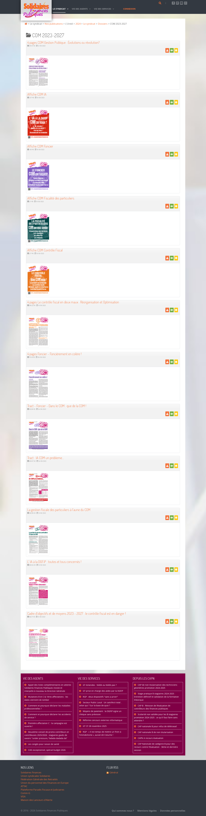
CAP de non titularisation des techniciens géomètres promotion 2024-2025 (155, 686)
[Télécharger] (167, 50)
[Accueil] (36, 10)
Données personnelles (171, 810)
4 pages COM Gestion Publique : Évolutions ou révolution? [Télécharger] (63, 42)
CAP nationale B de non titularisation (155, 732)
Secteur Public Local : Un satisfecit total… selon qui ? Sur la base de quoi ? (100, 704)
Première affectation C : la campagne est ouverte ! (45, 725)
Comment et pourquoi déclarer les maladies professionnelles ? (47, 707)
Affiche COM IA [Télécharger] (36, 94)
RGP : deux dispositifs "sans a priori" (100, 697)
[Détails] (176, 50)
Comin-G (25, 793)
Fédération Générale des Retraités (39, 779)
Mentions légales (146, 810)
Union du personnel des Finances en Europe (45, 783)
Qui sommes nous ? (123, 810)
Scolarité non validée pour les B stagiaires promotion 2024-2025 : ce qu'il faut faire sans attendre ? (156, 717)
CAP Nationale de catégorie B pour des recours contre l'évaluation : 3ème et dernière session (156, 747)
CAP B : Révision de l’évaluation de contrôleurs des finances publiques (152, 707)
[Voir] (172, 50)
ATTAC (24, 786)
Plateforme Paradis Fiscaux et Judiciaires (42, 789)
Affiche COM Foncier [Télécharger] (40, 146)
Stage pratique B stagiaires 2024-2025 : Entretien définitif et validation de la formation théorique (156, 696)
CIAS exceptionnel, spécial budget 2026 (46, 750)
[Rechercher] (160, 3)
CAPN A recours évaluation (150, 738)
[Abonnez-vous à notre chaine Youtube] (181, 3)
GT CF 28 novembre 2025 (94, 726)
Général (113, 772)
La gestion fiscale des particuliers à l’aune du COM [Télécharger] (58, 509)
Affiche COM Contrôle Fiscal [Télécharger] (45, 250)
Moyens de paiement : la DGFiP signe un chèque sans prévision (100, 713)
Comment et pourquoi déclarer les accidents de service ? (47, 716)
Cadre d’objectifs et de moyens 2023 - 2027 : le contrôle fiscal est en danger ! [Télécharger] (76, 613)
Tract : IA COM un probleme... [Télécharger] (45, 458)
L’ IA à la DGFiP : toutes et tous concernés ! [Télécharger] (54, 561)
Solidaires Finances (31, 772)
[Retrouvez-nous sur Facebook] (173, 3)
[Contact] (166, 3)
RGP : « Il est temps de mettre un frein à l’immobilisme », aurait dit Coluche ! (100, 733)
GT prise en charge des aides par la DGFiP (102, 691)
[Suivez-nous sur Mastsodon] (177, 3)
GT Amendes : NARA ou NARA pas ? (99, 685)
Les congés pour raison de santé (43, 744)
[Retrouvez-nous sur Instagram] (185, 3)
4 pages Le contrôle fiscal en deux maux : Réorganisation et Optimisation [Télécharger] (73, 302)
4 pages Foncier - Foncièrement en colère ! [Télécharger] (54, 354)
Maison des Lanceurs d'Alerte (36, 800)
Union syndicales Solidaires (35, 776)
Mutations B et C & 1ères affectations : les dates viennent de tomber (46, 698)
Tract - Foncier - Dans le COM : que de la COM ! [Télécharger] (56, 406)
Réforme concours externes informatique (102, 720)
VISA (23, 796)
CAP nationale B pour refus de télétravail (157, 726)
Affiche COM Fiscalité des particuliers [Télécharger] (50, 198)
